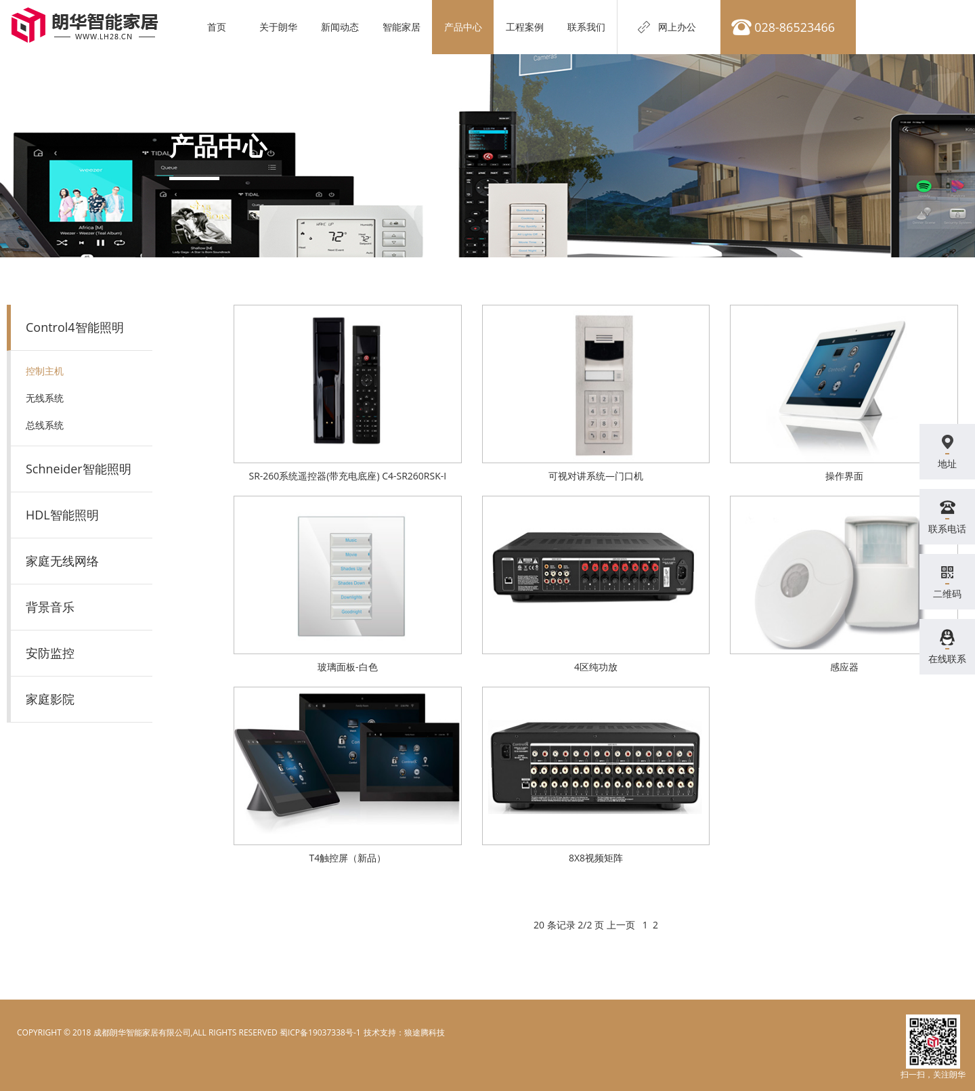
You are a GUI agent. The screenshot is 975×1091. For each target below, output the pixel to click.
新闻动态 (342, 26)
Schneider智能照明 (78, 469)
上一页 (621, 924)
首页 (218, 26)
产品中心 (465, 26)
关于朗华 (280, 26)
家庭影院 (50, 699)
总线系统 (45, 425)
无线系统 (45, 397)
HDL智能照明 (62, 515)
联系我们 (588, 26)
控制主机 (45, 370)
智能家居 (403, 26)
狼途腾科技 (424, 1032)
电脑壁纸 (379, 1032)
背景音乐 (50, 607)
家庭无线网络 (62, 561)
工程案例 (527, 26)
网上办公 (679, 26)
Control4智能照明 (75, 327)
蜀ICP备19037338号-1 (320, 1032)
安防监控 (50, 653)
